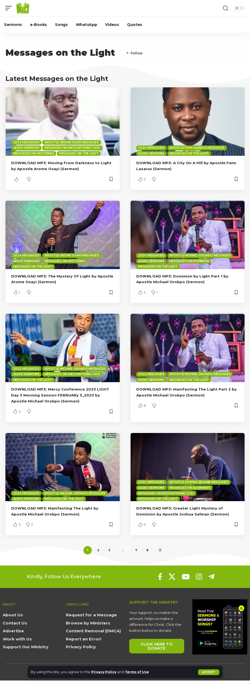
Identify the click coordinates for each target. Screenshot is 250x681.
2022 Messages (26, 369)
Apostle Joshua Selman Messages (198, 482)
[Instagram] (198, 577)
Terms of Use (140, 672)
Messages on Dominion (189, 261)
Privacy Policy (105, 672)
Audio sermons (26, 148)
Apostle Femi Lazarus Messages (197, 148)
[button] (208, 672)
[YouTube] (185, 577)
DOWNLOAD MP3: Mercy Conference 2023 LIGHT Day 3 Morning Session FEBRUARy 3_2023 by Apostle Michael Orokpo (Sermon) (60, 395)
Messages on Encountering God (72, 148)
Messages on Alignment (189, 488)
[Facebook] (160, 577)
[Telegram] (211, 577)
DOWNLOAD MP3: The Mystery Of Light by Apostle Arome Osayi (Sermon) (57, 279)
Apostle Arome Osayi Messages (71, 142)
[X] (172, 577)
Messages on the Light (79, 153)
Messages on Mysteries (33, 153)
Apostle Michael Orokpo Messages (199, 255)
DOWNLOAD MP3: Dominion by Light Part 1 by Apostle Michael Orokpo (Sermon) (186, 279)
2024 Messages (26, 142)
